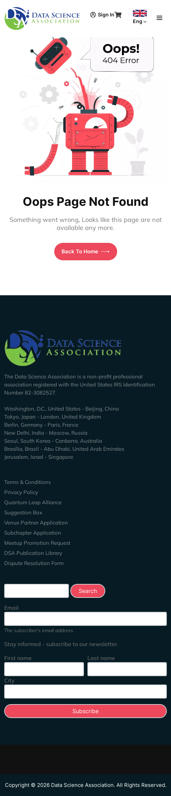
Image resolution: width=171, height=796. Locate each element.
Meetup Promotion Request (37, 543)
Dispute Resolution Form (34, 563)
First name (18, 657)
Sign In (102, 14)
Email (11, 607)
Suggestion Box (23, 512)
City (9, 680)
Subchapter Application (32, 532)
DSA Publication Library (33, 553)
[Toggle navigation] (159, 17)
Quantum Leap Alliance (33, 502)
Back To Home (85, 251)
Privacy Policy (21, 492)
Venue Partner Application (36, 522)
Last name (101, 657)
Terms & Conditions (27, 482)
